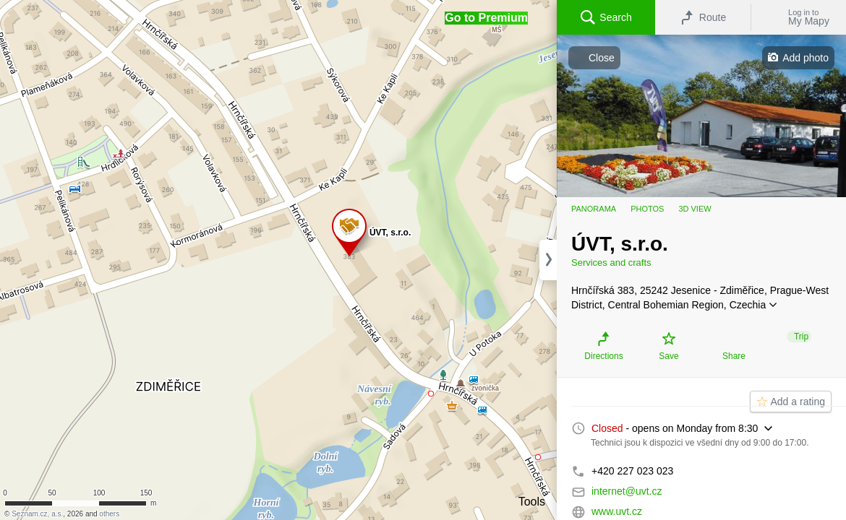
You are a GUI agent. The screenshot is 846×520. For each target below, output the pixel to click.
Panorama (593, 208)
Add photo (805, 58)
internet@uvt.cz (626, 491)
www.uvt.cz (616, 511)
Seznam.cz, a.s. (37, 514)
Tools (531, 501)
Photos (647, 208)
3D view (694, 208)
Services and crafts (611, 262)
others (109, 514)
